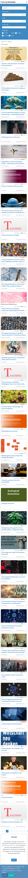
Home (3, 41)
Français (6, 35)
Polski (12, 35)
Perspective (5, 11)
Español (19, 33)
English (13, 33)
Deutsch (6, 33)
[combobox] (14, 27)
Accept (11, 875)
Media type (5, 24)
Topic (3, 18)
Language (5, 30)
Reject (5, 875)
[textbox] (14, 27)
